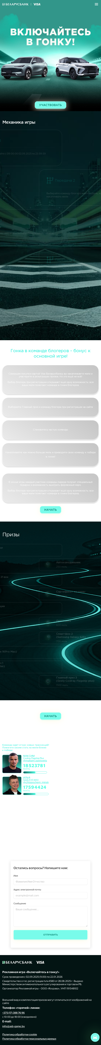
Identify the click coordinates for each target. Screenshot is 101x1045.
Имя (16, 875)
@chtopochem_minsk (36, 782)
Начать (50, 509)
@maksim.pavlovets (35, 760)
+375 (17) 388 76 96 (13, 1012)
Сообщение (20, 903)
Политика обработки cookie (19, 1034)
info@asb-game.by (13, 1026)
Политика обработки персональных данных (29, 1038)
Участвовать (50, 104)
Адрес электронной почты (27, 889)
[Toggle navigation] (96, 4)
